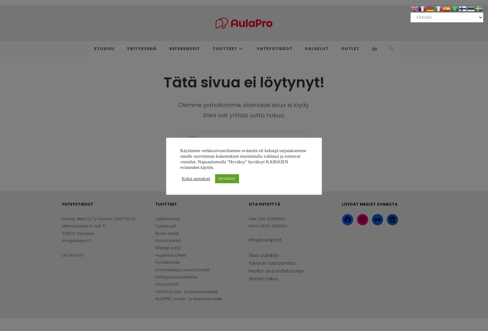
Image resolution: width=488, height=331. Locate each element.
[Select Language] (447, 17)
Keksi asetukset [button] (196, 178)
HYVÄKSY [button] (227, 178)
